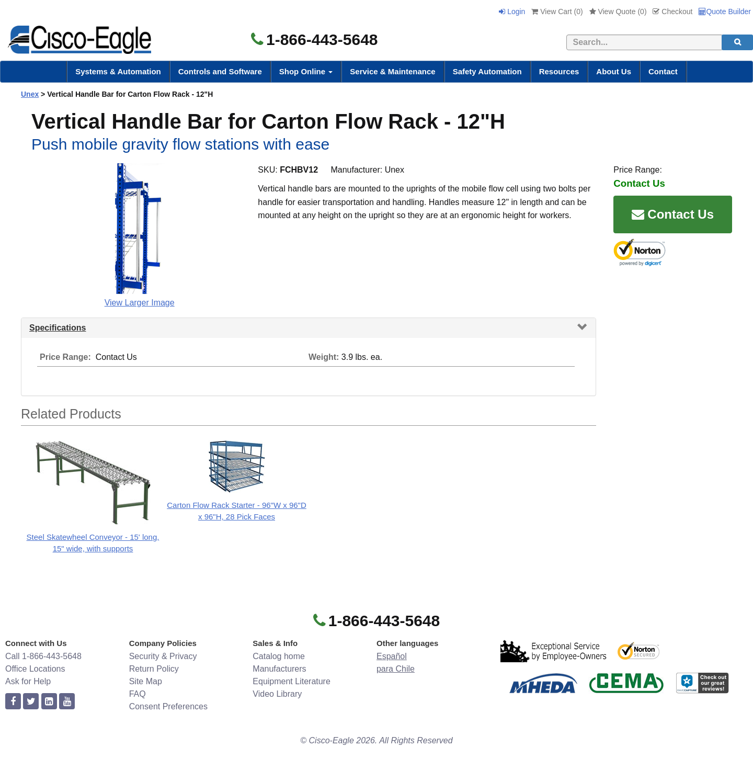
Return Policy (154, 668)
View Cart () (557, 11)
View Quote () (618, 11)
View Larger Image (140, 302)
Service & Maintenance (392, 71)
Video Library (277, 693)
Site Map (145, 681)
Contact (663, 71)
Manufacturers (279, 668)
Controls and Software (220, 71)
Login (512, 11)
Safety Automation (487, 71)
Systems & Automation (118, 71)
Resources (559, 71)
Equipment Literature (291, 681)
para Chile (395, 668)
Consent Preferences (168, 706)
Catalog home (279, 656)
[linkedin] (49, 701)
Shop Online (306, 71)
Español (391, 656)
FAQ (137, 693)
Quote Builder (725, 11)
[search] (737, 42)
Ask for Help (28, 681)
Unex (30, 94)
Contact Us (673, 214)
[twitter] (31, 701)
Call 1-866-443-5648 (43, 656)
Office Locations (35, 668)
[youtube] (67, 701)
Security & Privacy (163, 656)
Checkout (672, 11)
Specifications (57, 327)
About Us (613, 71)
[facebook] (13, 701)
